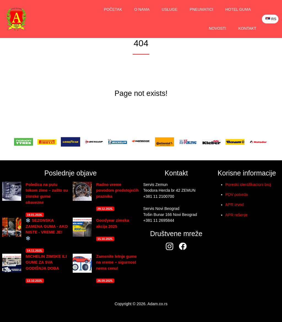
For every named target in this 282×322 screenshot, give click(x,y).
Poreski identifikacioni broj (248, 184)
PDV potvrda (236, 194)
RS (270, 19)
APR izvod (234, 204)
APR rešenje (236, 215)
